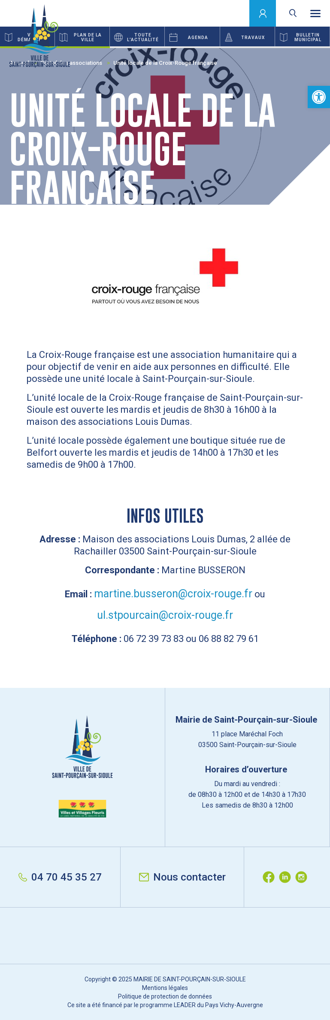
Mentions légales (165, 987)
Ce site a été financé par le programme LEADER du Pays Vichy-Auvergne (165, 1005)
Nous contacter (182, 877)
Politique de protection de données (165, 996)
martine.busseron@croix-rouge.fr (173, 593)
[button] (319, 97)
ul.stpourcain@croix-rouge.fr (165, 615)
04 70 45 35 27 (60, 877)
